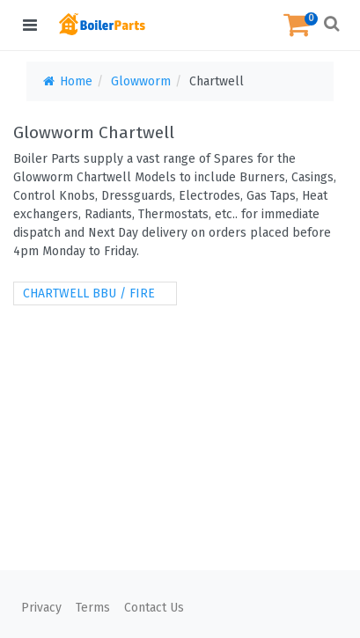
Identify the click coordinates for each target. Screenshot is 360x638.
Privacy (41, 607)
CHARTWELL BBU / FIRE (89, 293)
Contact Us (154, 607)
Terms (93, 607)
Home (66, 81)
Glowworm (141, 81)
